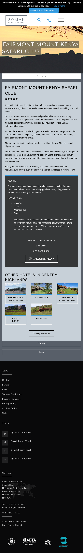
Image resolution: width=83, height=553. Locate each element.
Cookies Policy (9, 408)
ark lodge (41, 318)
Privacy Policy (9, 403)
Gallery (41, 343)
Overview (41, 76)
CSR (4, 413)
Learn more (59, 6)
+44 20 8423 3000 (15, 504)
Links (4, 389)
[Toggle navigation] (61, 20)
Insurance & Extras (11, 399)
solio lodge (42, 297)
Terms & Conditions (12, 394)
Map (41, 352)
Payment (6, 385)
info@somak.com (17, 507)
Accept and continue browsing (43, 10)
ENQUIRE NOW (41, 258)
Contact (6, 380)
